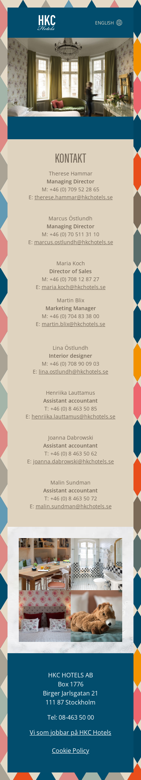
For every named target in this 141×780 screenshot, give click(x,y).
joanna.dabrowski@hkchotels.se (73, 461)
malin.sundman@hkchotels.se (74, 506)
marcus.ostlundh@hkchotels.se (73, 242)
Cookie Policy (70, 750)
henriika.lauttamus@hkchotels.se (73, 416)
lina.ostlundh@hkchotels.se (73, 371)
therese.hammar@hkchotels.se (74, 197)
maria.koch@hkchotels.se (74, 287)
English (108, 23)
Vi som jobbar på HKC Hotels (70, 732)
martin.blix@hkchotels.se (73, 324)
